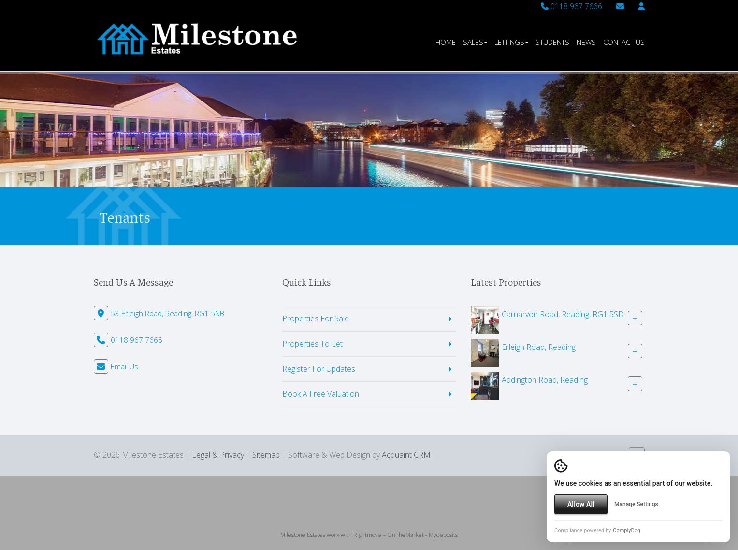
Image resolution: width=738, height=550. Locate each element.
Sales (475, 42)
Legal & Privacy (218, 454)
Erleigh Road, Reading (539, 347)
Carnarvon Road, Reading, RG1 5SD (563, 314)
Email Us (124, 366)
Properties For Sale (315, 318)
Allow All (580, 504)
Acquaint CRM (406, 454)
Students (552, 42)
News (586, 42)
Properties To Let (312, 343)
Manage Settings (636, 504)
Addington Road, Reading (545, 380)
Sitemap (266, 454)
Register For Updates (318, 368)
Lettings (511, 42)
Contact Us (624, 42)
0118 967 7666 (571, 6)
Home (445, 42)
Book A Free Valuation (320, 394)
